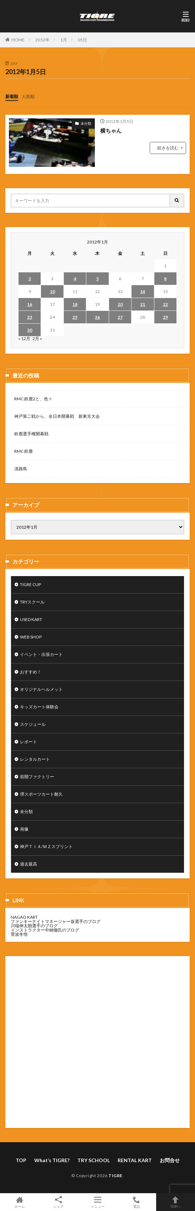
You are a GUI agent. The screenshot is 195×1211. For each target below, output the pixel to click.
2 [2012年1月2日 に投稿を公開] (30, 278)
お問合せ (170, 1160)
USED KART (31, 619)
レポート (28, 741)
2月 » (37, 338)
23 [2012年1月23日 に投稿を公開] (29, 317)
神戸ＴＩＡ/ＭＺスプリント (46, 846)
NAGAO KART (24, 917)
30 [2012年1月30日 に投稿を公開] (29, 330)
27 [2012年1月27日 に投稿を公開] (120, 317)
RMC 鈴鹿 (23, 451)
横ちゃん (111, 130)
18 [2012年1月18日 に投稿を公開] (74, 304)
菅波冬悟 (19, 934)
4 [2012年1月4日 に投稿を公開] (75, 278)
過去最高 (28, 864)
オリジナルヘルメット (41, 689)
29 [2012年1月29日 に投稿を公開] (165, 317)
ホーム (19, 1202)
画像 (24, 829)
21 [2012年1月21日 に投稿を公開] (142, 304)
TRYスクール (32, 602)
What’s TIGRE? (52, 1160)
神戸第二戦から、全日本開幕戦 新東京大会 (57, 416)
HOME (18, 39)
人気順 (28, 96)
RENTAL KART (135, 1160)
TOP (21, 1160)
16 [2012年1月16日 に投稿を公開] (29, 304)
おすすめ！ (30, 671)
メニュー (97, 1202)
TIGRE (115, 1175)
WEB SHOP (31, 637)
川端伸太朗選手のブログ (34, 925)
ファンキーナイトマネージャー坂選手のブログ (56, 921)
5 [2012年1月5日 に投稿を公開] (97, 278)
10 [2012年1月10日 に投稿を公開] (52, 291)
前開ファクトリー (37, 776)
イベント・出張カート (41, 654)
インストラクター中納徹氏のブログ (45, 930)
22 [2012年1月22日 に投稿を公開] (165, 304)
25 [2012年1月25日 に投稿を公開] (74, 317)
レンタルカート (35, 759)
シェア (58, 1202)
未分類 (86, 123)
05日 (82, 39)
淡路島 (20, 468)
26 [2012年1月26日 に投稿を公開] (97, 317)
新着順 (11, 96)
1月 (63, 39)
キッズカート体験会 (39, 706)
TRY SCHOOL (93, 1160)
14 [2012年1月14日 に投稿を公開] (142, 291)
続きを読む (168, 147)
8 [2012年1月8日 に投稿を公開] (165, 278)
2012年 (42, 39)
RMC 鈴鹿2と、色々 (33, 398)
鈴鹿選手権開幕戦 (31, 433)
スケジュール (33, 724)
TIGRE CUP (30, 584)
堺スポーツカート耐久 (41, 794)
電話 (136, 1202)
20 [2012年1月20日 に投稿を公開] (120, 304)
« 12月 (24, 338)
